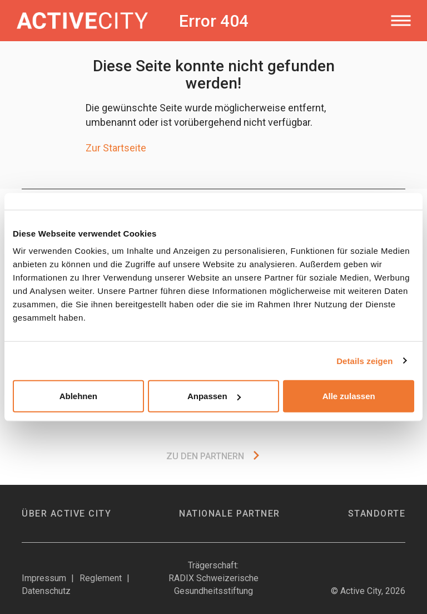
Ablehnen (78, 396)
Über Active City (66, 513)
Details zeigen (364, 360)
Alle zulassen (348, 396)
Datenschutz (46, 591)
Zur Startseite (116, 148)
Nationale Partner (229, 513)
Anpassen (214, 396)
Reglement (101, 578)
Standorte (377, 513)
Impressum (44, 578)
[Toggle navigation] (400, 20)
